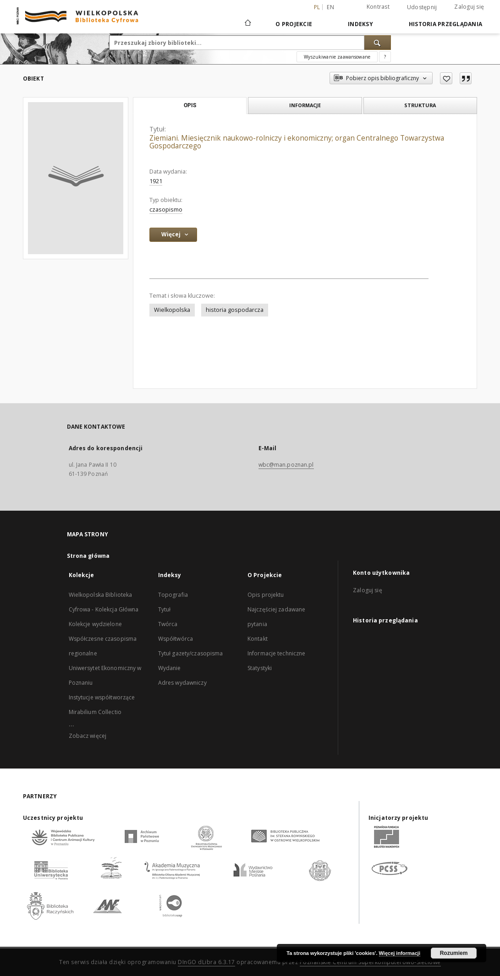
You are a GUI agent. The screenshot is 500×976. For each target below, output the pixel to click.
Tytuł (164, 609)
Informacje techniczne (276, 653)
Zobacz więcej (88, 736)
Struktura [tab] (420, 105)
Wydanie (169, 668)
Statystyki (259, 668)
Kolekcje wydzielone (95, 624)
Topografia (173, 595)
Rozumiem (454, 953)
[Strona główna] (247, 24)
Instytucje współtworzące (102, 697)
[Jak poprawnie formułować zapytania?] (385, 56)
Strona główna (88, 556)
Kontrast (378, 7)
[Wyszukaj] (377, 42)
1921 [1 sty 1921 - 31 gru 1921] (155, 181)
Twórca (168, 624)
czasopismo (165, 209)
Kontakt (257, 639)
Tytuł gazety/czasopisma (190, 653)
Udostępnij (422, 7)
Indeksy (360, 24)
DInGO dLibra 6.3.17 (206, 962)
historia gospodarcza (235, 310)
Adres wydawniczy (182, 683)
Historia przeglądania (445, 24)
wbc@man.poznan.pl (286, 465)
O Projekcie (293, 24)
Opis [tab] (190, 105)
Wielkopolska (172, 310)
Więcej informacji (399, 953)
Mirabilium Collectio (95, 712)
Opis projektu (265, 595)
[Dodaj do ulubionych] (446, 78)
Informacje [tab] (305, 105)
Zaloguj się (469, 7)
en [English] (330, 7)
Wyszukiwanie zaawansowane (337, 57)
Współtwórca (175, 639)
